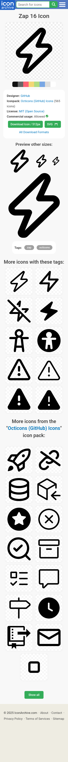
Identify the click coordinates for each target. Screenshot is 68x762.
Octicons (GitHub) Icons (37, 101)
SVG (52, 124)
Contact (56, 713)
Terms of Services (38, 718)
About (44, 713)
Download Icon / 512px (25, 124)
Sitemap (58, 718)
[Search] (53, 4)
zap (29, 247)
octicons (44, 247)
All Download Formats (34, 132)
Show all (33, 695)
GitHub (25, 96)
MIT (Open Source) (31, 111)
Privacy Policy (13, 718)
